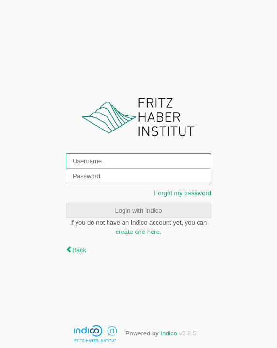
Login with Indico (138, 210)
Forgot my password (182, 193)
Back (79, 250)
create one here (138, 231)
